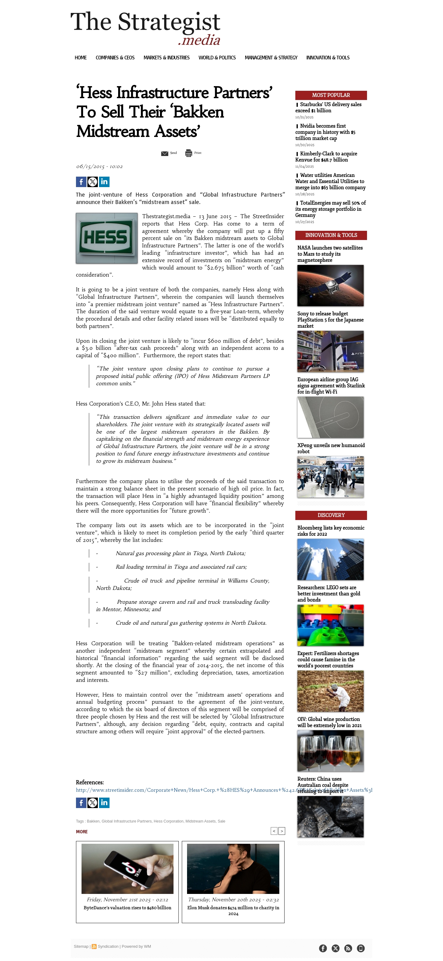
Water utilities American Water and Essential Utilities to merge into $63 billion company (330, 181)
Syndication (108, 947)
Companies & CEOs (116, 57)
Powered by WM (136, 947)
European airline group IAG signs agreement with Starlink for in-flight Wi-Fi (328, 382)
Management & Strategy (271, 57)
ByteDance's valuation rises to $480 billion (127, 908)
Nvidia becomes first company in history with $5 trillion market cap (325, 132)
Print (196, 152)
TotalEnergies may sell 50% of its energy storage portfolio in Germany (331, 209)
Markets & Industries (167, 57)
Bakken (93, 821)
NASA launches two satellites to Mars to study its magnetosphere (330, 252)
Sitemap (81, 947)
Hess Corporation (166, 821)
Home (81, 57)
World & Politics (218, 57)
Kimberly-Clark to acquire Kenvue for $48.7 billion (326, 157)
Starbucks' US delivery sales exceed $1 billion (328, 108)
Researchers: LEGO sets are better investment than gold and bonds (326, 586)
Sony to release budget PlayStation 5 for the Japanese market (328, 317)
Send (165, 152)
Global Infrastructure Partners (125, 821)
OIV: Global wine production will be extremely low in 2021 (327, 713)
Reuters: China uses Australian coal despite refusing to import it (329, 775)
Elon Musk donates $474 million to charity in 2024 (233, 911)
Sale (217, 821)
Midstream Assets (197, 821)
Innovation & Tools (327, 57)
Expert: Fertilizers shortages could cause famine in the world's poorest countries (326, 651)
